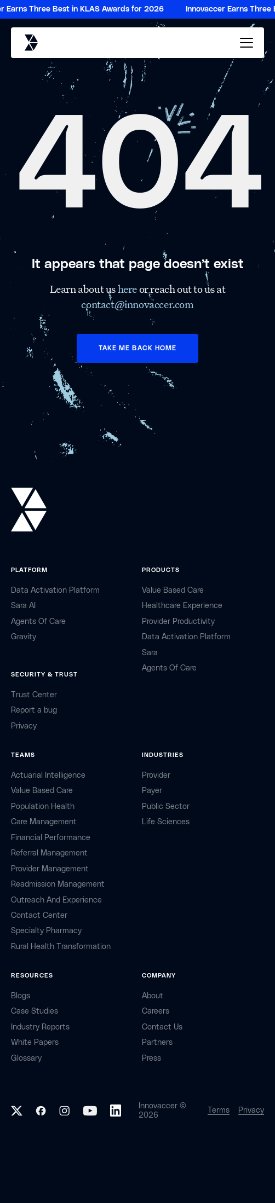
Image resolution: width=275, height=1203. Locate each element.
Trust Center (34, 695)
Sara (150, 653)
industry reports (40, 1027)
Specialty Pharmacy (46, 931)
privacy (24, 726)
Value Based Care (173, 590)
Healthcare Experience (182, 606)
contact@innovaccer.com (137, 304)
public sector (166, 806)
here (128, 289)
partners (157, 1042)
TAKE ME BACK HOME (137, 348)
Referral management (49, 853)
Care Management (44, 822)
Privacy (251, 1110)
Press (151, 1058)
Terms (219, 1110)
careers (155, 1011)
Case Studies (34, 1011)
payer (152, 790)
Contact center (39, 915)
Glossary (26, 1058)
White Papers (35, 1042)
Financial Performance (50, 838)
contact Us (162, 1027)
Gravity (23, 637)
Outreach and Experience (56, 900)
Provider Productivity (178, 621)
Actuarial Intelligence (48, 775)
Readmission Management (58, 884)
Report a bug (34, 710)
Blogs (20, 996)
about (152, 996)
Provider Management (50, 869)
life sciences (166, 822)
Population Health (43, 806)
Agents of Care (38, 621)
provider (156, 775)
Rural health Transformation (61, 946)
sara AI (23, 606)
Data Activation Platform (55, 590)
